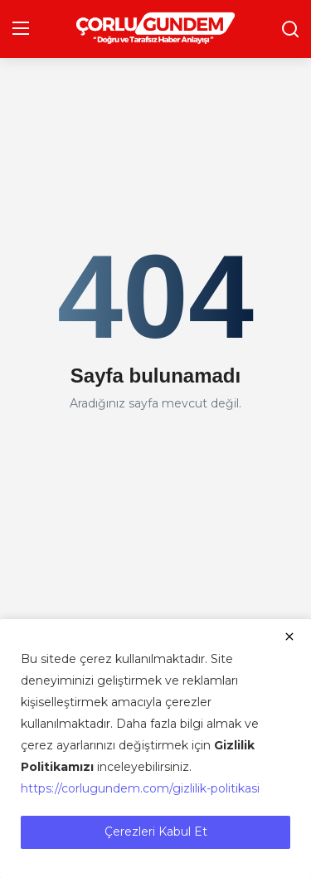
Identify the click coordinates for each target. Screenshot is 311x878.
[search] (290, 29)
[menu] (20, 29)
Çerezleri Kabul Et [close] (155, 831)
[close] (289, 636)
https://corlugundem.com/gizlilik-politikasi (140, 788)
